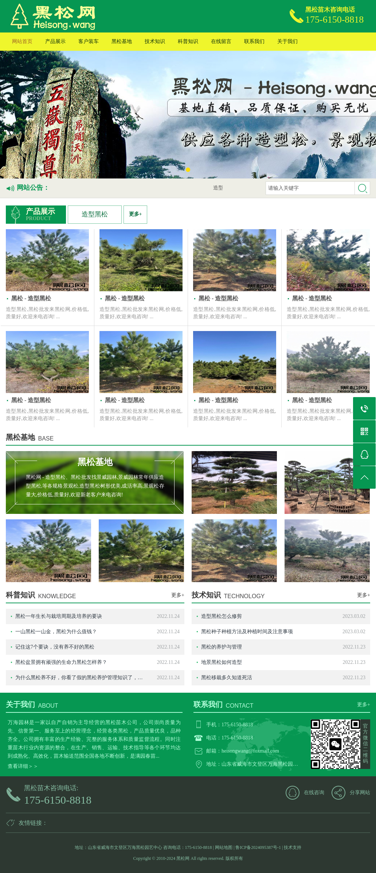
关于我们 (287, 41)
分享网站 (360, 792)
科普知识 (188, 41)
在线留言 (221, 41)
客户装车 (88, 41)
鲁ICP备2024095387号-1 (258, 847)
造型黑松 (95, 214)
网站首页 (22, 41)
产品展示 (55, 41)
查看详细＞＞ (23, 766)
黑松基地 (121, 41)
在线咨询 (314, 792)
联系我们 (254, 41)
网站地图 (223, 847)
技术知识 (155, 41)
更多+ (135, 214)
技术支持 (292, 847)
